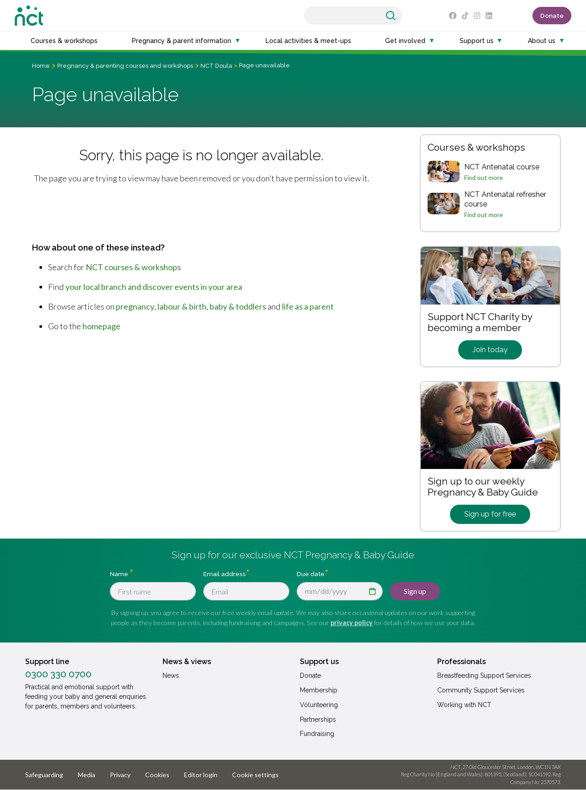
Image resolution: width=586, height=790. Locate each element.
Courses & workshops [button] (64, 40)
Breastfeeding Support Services (484, 675)
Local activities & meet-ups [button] (308, 40)
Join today (490, 349)
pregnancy (135, 306)
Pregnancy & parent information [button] (181, 40)
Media (86, 775)
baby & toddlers (238, 306)
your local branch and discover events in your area (153, 287)
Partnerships (318, 719)
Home (41, 65)
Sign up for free (490, 514)
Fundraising (317, 733)
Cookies (157, 775)
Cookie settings (255, 775)
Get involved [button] (405, 40)
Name (120, 574)
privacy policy (352, 623)
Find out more (483, 177)
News (171, 675)
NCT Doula (216, 65)
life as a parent (308, 306)
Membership (318, 690)
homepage (101, 326)
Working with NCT (464, 704)
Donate (552, 15)
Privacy (120, 775)
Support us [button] (477, 40)
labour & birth (181, 306)
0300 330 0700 (58, 674)
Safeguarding (44, 775)
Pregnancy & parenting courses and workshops (125, 65)
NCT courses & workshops (133, 267)
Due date (311, 574)
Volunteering (319, 704)
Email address (224, 574)
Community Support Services (481, 690)
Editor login (200, 775)
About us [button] (541, 40)
